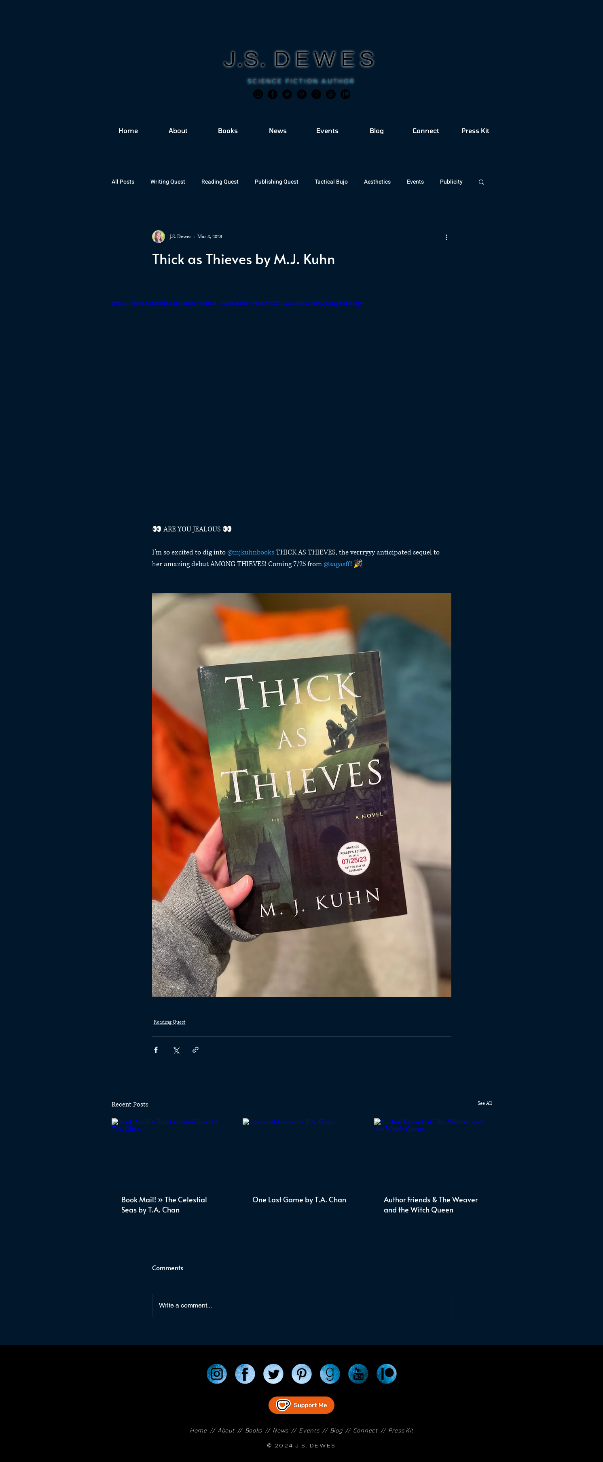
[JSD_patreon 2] (345, 94)
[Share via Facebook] (156, 1050)
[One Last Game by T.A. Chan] (301, 1151)
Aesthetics (377, 181)
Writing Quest (167, 181)
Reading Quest (220, 181)
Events (415, 181)
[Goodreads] (316, 94)
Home (198, 1430)
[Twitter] (287, 94)
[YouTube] (358, 1374)
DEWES (326, 59)
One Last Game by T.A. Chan (299, 1199)
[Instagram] (258, 94)
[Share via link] (195, 1050)
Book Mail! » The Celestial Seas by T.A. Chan (164, 1204)
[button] (481, 181)
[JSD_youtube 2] (331, 94)
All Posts (123, 181)
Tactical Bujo (331, 181)
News (280, 1430)
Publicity (451, 181)
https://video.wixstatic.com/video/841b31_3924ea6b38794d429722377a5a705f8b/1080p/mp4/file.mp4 (238, 303)
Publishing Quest (276, 181)
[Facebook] (272, 94)
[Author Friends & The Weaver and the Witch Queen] (433, 1151)
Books (253, 1430)
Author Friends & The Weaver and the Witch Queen (431, 1204)
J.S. (249, 59)
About (226, 1430)
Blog (336, 1430)
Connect (365, 1430)
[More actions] (446, 236)
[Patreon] (387, 1374)
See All (485, 1103)
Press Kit (400, 1430)
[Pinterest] (302, 94)
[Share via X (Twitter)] (176, 1050)
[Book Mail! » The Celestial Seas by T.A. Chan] (170, 1151)
